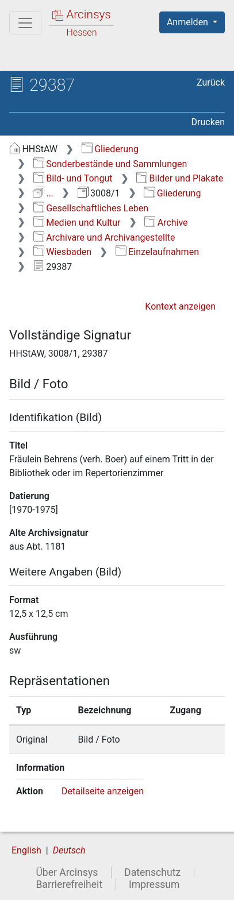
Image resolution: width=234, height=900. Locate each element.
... (43, 193)
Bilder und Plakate (179, 178)
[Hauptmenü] (25, 22)
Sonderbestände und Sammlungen (110, 164)
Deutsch (69, 850)
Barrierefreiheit (69, 884)
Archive (165, 222)
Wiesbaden (62, 251)
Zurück (211, 82)
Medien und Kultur (77, 222)
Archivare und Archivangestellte (104, 237)
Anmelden (188, 22)
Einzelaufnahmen (157, 251)
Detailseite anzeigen (103, 791)
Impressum (154, 884)
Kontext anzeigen (180, 306)
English (26, 850)
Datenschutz (152, 872)
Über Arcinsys (67, 872)
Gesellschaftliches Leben (90, 208)
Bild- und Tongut (73, 178)
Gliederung (110, 149)
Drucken (208, 122)
